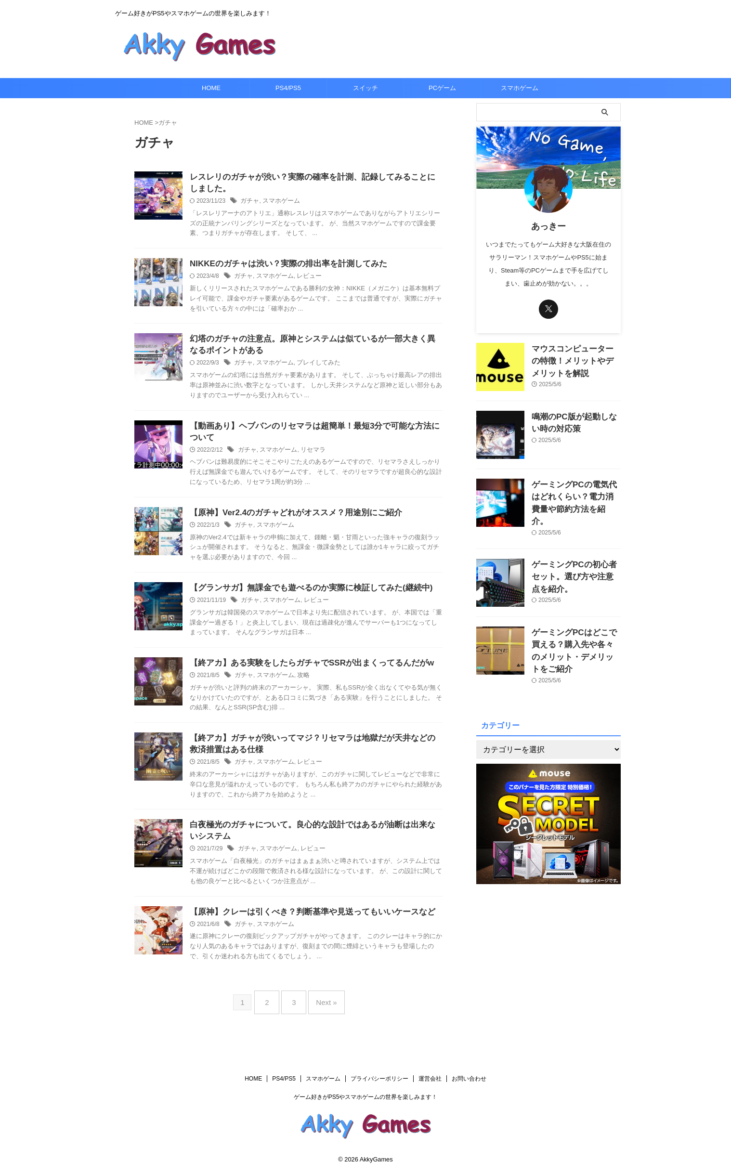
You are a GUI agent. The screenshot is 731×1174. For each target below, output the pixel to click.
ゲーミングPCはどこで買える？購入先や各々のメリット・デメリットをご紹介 (573, 630)
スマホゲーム (519, 87)
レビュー (303, 278)
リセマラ (307, 455)
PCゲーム (442, 87)
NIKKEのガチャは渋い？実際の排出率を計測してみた (283, 266)
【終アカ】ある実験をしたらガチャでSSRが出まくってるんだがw (304, 671)
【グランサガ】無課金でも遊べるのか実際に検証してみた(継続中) (304, 595)
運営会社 (430, 1079)
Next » (321, 1011)
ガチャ (249, 202)
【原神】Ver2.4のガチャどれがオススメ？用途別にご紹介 (290, 519)
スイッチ (365, 87)
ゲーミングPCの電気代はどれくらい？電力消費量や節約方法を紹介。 (575, 494)
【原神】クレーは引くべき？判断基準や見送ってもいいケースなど (305, 924)
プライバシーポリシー (379, 1079)
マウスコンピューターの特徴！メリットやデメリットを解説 (575, 359)
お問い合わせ (469, 1079)
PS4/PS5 (288, 87)
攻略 (298, 683)
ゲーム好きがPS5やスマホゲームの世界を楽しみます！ (366, 1097)
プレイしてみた (312, 367)
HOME (211, 87)
